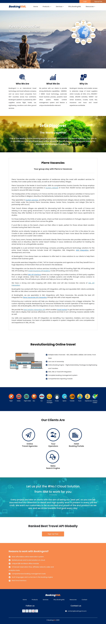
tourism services (32, 200)
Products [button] (47, 6)
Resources (73, 600)
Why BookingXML (74, 6)
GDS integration (82, 250)
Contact (84, 600)
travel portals (62, 310)
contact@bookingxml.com (76, 611)
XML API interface (34, 274)
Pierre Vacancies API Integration (35, 297)
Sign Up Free (53, 534)
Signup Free (98, 1)
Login (85, 1)
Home (35, 6)
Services (45, 600)
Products (35, 600)
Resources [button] (90, 6)
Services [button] (60, 6)
